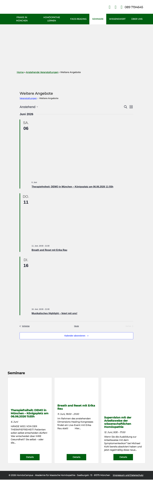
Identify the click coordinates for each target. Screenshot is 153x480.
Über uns (137, 19)
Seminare (97, 19)
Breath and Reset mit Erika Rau (49, 250)
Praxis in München (21, 19)
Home (20, 72)
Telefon (134, 7)
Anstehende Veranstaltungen (42, 72)
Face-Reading (78, 19)
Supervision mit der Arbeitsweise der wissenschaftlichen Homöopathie (117, 422)
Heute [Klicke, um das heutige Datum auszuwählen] (76, 327)
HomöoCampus (25, 475)
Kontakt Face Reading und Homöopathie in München (115, 7)
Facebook (109, 7)
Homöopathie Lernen (51, 19)
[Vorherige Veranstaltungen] (24, 326)
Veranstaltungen (28, 98)
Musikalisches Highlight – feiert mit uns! (54, 314)
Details (30, 457)
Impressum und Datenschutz (128, 475)
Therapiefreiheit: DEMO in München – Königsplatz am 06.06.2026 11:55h (72, 187)
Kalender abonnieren (74, 336)
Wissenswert (117, 19)
